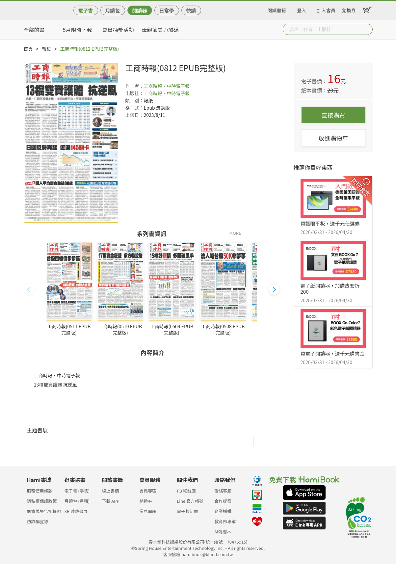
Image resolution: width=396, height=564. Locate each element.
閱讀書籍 (277, 9)
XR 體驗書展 (76, 511)
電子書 (85, 10)
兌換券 (349, 9)
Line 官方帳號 (190, 501)
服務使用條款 (40, 491)
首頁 (28, 48)
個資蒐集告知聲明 (44, 511)
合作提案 (222, 501)
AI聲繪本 (222, 531)
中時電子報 (178, 86)
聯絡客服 (222, 491)
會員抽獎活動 (118, 30)
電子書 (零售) (77, 491)
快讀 (191, 10)
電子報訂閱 (187, 511)
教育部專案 (225, 521)
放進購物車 (333, 138)
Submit (367, 29)
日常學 (166, 10)
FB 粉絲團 (186, 491)
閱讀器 (139, 10)
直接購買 (333, 115)
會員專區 (147, 491)
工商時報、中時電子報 (167, 93)
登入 (301, 9)
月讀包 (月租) (77, 501)
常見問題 (147, 511)
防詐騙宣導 (37, 521)
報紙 (46, 48)
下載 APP (110, 501)
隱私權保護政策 (42, 501)
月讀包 (112, 10)
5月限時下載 (77, 30)
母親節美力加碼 (160, 30)
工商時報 (153, 86)
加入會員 (326, 9)
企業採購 (222, 511)
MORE (235, 232)
